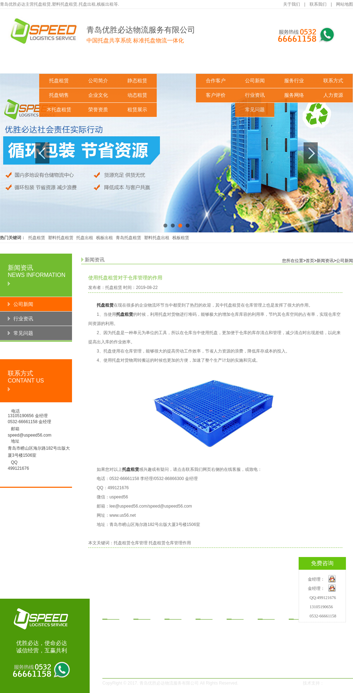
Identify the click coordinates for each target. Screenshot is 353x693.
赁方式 (205, 614)
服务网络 (294, 95)
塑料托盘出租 (156, 237)
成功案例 (215, 63)
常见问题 (255, 109)
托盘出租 (84, 237)
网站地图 (344, 4)
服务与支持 (294, 63)
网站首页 (19, 63)
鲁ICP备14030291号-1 (269, 683)
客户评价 (216, 95)
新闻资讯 (255, 63)
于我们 (143, 614)
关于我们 (291, 4)
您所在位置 (292, 260)
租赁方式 (176, 63)
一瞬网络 (334, 683)
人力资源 (333, 95)
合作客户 (216, 80)
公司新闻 (255, 80)
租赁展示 (137, 109)
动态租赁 (137, 95)
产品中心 (59, 63)
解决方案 (137, 63)
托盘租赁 (59, 80)
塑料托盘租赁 (60, 237)
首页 (310, 260)
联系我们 (318, 4)
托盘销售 (59, 95)
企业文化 (98, 95)
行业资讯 (255, 95)
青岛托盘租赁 (128, 237)
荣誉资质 (98, 109)
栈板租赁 (180, 237)
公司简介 (98, 80)
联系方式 (333, 80)
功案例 (236, 614)
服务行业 (294, 80)
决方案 (174, 614)
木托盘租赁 (59, 109)
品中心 (112, 614)
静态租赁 (137, 80)
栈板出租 (104, 237)
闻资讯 (267, 614)
